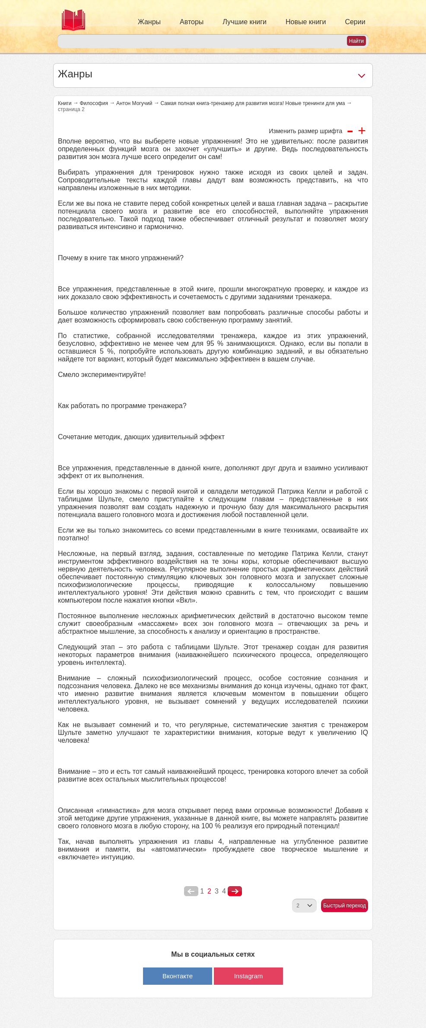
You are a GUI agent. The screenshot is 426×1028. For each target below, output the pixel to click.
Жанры (149, 22)
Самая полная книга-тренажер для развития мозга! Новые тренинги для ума (252, 103)
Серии (355, 22)
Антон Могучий (134, 103)
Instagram (248, 976)
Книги (64, 103)
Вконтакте (177, 976)
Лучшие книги (245, 22)
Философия (93, 103)
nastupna (235, 891)
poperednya (191, 891)
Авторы (191, 22)
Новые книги (306, 22)
